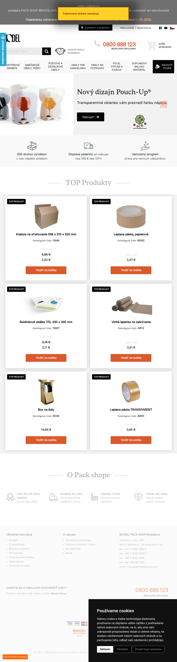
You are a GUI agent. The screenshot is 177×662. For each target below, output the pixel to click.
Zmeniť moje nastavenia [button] (148, 649)
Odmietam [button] (122, 649)
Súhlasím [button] (105, 649)
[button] (12, 66)
